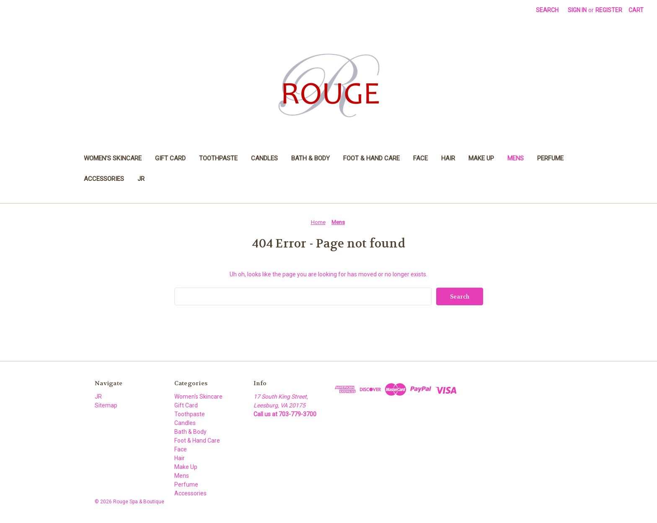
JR (141, 179)
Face (420, 158)
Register (608, 10)
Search (547, 10)
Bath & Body (310, 158)
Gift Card (170, 158)
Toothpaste (218, 158)
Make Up (481, 158)
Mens (515, 158)
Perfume (550, 158)
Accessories (104, 179)
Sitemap (106, 405)
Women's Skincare (113, 158)
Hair (448, 158)
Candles (264, 158)
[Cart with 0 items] (636, 10)
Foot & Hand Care (371, 158)
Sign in (577, 10)
